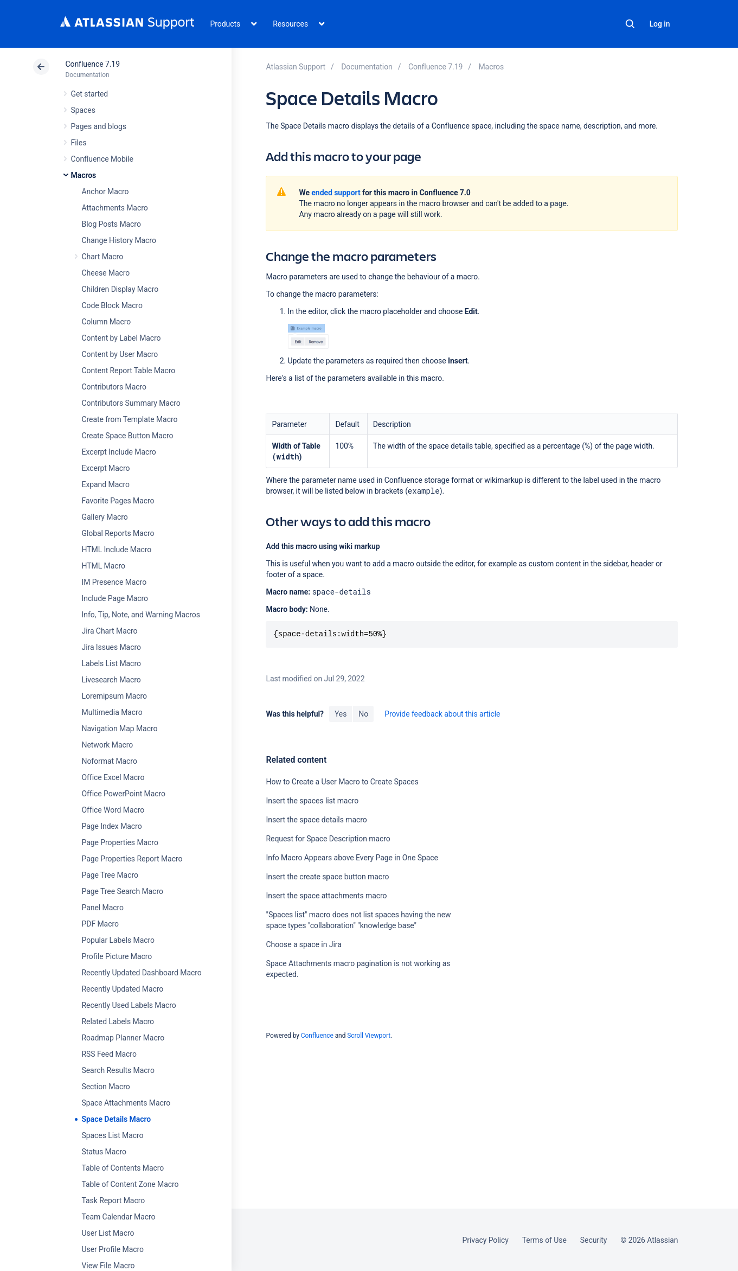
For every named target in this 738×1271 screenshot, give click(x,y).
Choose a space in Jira (303, 944)
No (363, 714)
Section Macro (106, 1086)
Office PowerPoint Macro (123, 793)
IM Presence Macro (114, 582)
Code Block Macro (112, 305)
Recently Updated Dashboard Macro (142, 972)
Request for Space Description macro (328, 838)
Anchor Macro (105, 191)
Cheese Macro (106, 273)
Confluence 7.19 (93, 64)
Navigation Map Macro (120, 728)
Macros (84, 175)
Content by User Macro (120, 354)
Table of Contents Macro (123, 1168)
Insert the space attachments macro (326, 895)
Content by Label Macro (121, 338)
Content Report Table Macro (129, 370)
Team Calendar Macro (119, 1216)
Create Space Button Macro (128, 435)
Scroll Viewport (368, 1035)
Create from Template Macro (130, 419)
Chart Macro (103, 256)
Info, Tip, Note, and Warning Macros (141, 614)
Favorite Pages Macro (118, 500)
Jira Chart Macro (110, 631)
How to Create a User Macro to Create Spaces (342, 781)
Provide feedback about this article (442, 714)
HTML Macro (103, 565)
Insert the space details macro (316, 819)
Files (79, 142)
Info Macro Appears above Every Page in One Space (352, 857)
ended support (335, 192)
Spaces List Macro (113, 1135)
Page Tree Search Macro (122, 891)
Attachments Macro (115, 207)
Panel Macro (103, 907)
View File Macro (108, 1265)
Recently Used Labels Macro (129, 1005)
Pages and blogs (98, 126)
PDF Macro (100, 923)
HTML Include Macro (117, 549)
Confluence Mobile (102, 159)
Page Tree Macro (110, 875)
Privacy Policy (486, 1240)
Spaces (83, 110)
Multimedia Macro (112, 712)
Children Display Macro (120, 289)
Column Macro (106, 321)
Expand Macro (106, 484)
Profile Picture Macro (117, 956)
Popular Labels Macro (118, 940)
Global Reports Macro (118, 533)
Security (593, 1240)
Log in (660, 24)
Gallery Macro (105, 517)
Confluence (317, 1035)
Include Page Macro (115, 598)
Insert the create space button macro (327, 876)
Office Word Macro (113, 810)
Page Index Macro (112, 826)
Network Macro (107, 744)
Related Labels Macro (118, 1021)
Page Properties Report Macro (132, 858)
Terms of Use (544, 1240)
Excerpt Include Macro (119, 452)
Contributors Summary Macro (131, 403)
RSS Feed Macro (109, 1054)
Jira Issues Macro (111, 647)
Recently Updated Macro (123, 989)
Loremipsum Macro (114, 696)
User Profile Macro (113, 1249)
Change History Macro (119, 240)
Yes (340, 714)
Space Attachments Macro (126, 1102)
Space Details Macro (116, 1119)
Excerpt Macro (106, 468)
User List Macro (108, 1233)
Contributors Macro (114, 386)
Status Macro (104, 1151)
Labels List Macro (111, 663)
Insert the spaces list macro (312, 800)
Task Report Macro (113, 1200)
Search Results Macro (118, 1070)
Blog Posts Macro (111, 224)
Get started (89, 94)
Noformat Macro (109, 761)
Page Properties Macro (120, 842)
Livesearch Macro (111, 679)
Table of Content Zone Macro (130, 1184)
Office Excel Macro (113, 777)
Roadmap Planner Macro (123, 1037)
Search (630, 24)
